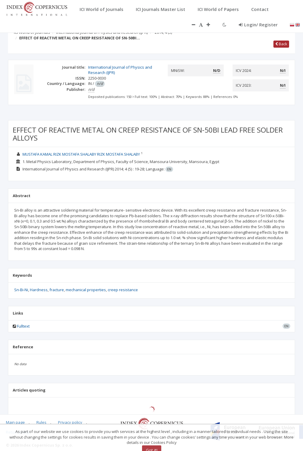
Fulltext (23, 326)
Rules (41, 422)
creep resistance (123, 289)
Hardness (39, 289)
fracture (56, 289)
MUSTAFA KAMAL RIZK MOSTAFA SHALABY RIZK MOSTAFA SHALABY (81, 154)
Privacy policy (70, 422)
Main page (15, 422)
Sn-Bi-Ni (21, 289)
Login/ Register (258, 25)
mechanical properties (86, 289)
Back (281, 43)
